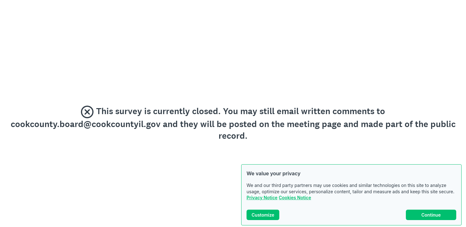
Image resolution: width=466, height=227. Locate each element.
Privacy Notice (262, 197)
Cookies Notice (295, 197)
